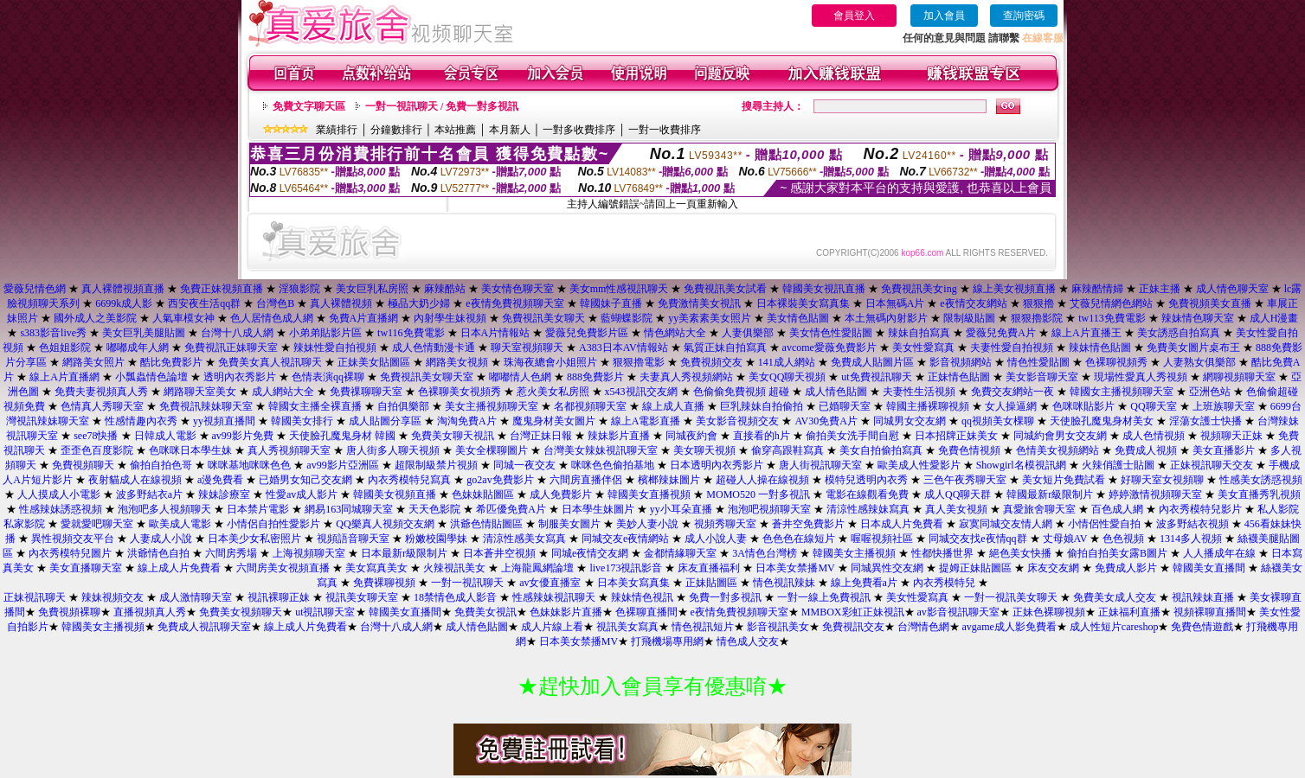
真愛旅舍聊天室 (1039, 509)
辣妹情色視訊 (642, 597)
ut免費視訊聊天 (876, 377)
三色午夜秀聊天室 (964, 480)
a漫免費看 (220, 480)
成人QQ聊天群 (957, 494)
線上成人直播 (673, 406)
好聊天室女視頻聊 (1162, 480)
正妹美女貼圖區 (374, 362)
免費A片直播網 (364, 318)
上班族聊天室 (1223, 406)
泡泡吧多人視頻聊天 (164, 509)
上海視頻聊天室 (309, 553)
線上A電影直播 (646, 421)
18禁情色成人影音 (455, 597)
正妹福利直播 (1129, 612)
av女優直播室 (550, 583)
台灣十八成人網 (237, 333)
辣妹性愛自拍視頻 (334, 347)
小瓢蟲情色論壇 (151, 377)
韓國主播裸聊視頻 (927, 406)
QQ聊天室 (1153, 406)
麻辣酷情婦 (1097, 289)
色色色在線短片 (798, 538)
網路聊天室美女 (200, 392)
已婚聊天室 (845, 406)
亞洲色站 (1210, 392)
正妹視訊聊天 (34, 597)
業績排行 (336, 130)
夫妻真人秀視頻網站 (686, 377)
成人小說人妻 (716, 538)
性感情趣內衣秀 (141, 421)
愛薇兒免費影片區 (586, 333)
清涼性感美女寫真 (524, 538)
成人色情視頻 (1153, 436)
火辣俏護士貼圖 (1118, 465)
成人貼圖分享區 (385, 421)
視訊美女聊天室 (361, 597)
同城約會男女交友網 (1060, 436)
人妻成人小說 (161, 538)
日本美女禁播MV (794, 568)
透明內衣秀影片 (239, 377)
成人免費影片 (561, 494)
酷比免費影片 (171, 362)
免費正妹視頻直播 (221, 289)
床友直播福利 (709, 568)
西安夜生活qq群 (204, 303)
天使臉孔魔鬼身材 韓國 (342, 436)
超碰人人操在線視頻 (762, 480)
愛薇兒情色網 (34, 289)
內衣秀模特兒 (944, 583)
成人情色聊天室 (1232, 289)
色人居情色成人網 (271, 318)
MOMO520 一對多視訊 (758, 494)
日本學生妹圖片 (598, 509)
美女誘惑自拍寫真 (1178, 333)
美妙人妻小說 (647, 524)
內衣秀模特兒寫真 (409, 480)
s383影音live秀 (53, 333)
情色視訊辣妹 (784, 583)
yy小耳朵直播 (681, 509)
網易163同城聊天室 (349, 509)
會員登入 (854, 16)
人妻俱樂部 (748, 333)
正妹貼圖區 (711, 583)
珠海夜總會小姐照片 (550, 362)
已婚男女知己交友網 (305, 480)
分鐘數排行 (396, 130)
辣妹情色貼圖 (1100, 347)
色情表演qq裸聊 (328, 377)
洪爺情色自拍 (158, 553)
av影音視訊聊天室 (958, 612)
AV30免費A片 (825, 421)
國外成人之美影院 (95, 318)
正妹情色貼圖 (959, 377)
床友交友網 (1053, 568)
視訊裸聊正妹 (279, 597)
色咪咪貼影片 (1083, 406)
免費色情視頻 (969, 450)
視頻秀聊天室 (725, 524)
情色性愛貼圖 (1038, 362)
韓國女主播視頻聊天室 (1121, 392)
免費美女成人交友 (1114, 597)
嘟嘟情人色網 (520, 377)
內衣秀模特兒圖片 (70, 553)
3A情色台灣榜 (764, 553)
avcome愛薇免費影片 (829, 347)
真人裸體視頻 (341, 303)
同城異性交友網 (887, 568)
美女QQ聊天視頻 (787, 377)
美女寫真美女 (376, 568)
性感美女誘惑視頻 (1260, 480)
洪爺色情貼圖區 (486, 524)
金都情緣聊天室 (680, 553)
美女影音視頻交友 (737, 421)
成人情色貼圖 (836, 392)
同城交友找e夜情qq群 (977, 538)
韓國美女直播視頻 (649, 494)
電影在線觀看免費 (867, 494)
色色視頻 (1123, 538)
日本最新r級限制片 (404, 553)
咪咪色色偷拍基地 (612, 465)
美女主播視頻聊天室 (491, 406)
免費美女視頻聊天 (240, 612)
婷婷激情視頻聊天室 (1155, 494)
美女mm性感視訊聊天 (619, 289)
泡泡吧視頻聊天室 (769, 509)
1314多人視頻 (1191, 538)
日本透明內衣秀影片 (716, 465)
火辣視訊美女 (454, 568)
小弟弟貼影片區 (325, 333)
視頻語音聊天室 (353, 538)
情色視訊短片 (703, 627)
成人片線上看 (552, 627)
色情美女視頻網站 (1057, 450)
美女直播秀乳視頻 (1259, 494)
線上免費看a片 (864, 583)
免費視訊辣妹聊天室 (206, 406)
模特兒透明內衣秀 (866, 480)
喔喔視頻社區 (882, 538)
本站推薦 (455, 130)
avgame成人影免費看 (1009, 627)
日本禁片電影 (258, 509)
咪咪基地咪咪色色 (249, 465)
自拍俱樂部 (403, 406)
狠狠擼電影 (639, 362)
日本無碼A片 (895, 303)
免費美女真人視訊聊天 (270, 362)
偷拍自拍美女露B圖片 (1117, 553)
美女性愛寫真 (923, 347)
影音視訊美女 (778, 627)
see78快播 (96, 436)
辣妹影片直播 (619, 436)
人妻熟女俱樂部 (1199, 362)
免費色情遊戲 (1202, 627)
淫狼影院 (299, 289)
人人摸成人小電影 (58, 494)
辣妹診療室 (224, 494)
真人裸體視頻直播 (122, 289)
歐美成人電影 (180, 524)
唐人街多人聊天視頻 (393, 450)
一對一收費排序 (664, 130)
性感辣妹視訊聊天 (553, 597)
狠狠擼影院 (1037, 318)
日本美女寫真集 (633, 583)
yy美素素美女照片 (709, 318)
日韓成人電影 (165, 436)
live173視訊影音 (625, 568)
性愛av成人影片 (302, 494)
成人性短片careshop (1114, 627)
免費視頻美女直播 (1209, 303)
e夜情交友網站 (973, 303)
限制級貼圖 (969, 318)
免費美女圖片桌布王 (1193, 347)
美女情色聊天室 (517, 289)
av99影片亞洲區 (342, 465)
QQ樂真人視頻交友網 (385, 524)
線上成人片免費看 (179, 568)
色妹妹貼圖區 (483, 494)
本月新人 (509, 130)
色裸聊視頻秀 (1116, 362)
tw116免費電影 (411, 333)
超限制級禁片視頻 (436, 465)
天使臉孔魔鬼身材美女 (1102, 421)
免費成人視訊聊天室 (204, 627)
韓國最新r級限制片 (1049, 494)
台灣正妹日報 (541, 436)
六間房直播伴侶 (586, 480)
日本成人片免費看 (901, 524)
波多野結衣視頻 (1192, 524)
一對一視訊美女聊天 (1011, 597)
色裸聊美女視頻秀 (459, 392)
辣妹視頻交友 (112, 597)
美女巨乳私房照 (372, 289)
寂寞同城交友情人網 (1005, 524)
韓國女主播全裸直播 (315, 406)
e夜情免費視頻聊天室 (514, 303)
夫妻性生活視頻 (919, 392)
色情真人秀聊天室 (102, 406)
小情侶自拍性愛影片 (273, 524)
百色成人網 (1117, 509)
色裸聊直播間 (646, 612)
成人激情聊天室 (195, 597)
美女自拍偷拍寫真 (880, 450)
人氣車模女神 (183, 318)
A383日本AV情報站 (623, 347)
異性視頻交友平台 (72, 538)
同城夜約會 (691, 436)
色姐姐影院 (65, 347)
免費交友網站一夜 (1012, 392)
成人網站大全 (283, 392)
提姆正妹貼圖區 (975, 568)
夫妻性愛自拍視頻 (1011, 347)
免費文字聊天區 (309, 106)
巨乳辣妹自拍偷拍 (761, 406)
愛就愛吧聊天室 (97, 524)
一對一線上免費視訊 (824, 597)
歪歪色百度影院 (97, 450)
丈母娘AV (1065, 538)
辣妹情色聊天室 (1197, 318)
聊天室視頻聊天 (527, 347)
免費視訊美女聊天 (543, 318)
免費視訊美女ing (918, 289)
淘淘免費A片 (467, 421)
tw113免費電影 (1112, 318)
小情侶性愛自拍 (1104, 524)
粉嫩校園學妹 (436, 538)
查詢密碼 (1024, 16)
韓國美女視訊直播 (823, 289)
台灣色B (275, 303)
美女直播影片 (1223, 450)
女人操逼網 (1011, 406)
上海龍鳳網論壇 (537, 568)
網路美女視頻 (457, 362)
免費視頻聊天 (83, 465)
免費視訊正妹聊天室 (231, 347)
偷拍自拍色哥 (161, 465)
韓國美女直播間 (1209, 568)
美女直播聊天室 (85, 568)
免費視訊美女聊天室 (426, 377)
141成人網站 (786, 362)
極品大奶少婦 (419, 303)
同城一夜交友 (524, 465)
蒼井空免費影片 (808, 524)
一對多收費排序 (579, 130)
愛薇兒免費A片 (1001, 333)
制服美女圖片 (569, 524)
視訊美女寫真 (627, 627)
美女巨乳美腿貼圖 (143, 333)
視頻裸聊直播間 (1209, 612)
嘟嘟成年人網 (137, 347)
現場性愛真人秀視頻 (1140, 377)
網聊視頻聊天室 (1239, 377)
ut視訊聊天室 (325, 612)
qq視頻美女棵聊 (997, 421)
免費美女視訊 (485, 612)
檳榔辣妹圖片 (669, 480)
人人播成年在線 (1219, 553)
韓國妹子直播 (611, 303)
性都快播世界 (942, 553)
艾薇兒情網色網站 (1111, 303)
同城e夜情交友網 (589, 553)
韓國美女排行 (302, 421)
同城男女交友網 (909, 421)
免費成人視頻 (1146, 450)
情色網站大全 (675, 333)
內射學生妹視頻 (450, 318)
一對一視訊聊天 (467, 583)
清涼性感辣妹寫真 (868, 509)
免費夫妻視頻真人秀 (101, 392)
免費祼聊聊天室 (366, 392)
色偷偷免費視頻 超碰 (741, 392)
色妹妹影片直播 (566, 612)
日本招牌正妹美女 (956, 436)
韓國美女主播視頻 (854, 553)
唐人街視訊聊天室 (820, 465)
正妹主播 (1159, 289)
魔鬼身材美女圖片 (553, 421)
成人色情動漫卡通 (433, 347)
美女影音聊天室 (1042, 377)
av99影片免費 (242, 436)
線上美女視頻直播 (1014, 289)
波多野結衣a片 (149, 494)
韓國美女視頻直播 (394, 494)
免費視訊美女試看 (725, 289)
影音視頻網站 (960, 362)
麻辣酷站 (445, 289)
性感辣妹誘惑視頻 (60, 509)
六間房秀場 (231, 553)
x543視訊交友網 (641, 392)
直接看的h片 (761, 436)
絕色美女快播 (1020, 553)
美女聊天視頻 (704, 450)
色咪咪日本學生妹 (190, 450)
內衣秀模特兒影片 (1200, 509)
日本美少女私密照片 (254, 538)
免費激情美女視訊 (699, 303)
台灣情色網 (923, 627)
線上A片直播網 (64, 377)
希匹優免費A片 (511, 509)
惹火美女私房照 (553, 392)
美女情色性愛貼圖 (830, 333)
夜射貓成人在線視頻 (135, 480)
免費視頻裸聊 (69, 612)
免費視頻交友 (711, 362)
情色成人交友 (748, 641)
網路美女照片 (93, 362)
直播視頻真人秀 (149, 612)
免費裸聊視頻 (384, 583)
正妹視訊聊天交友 (1211, 465)
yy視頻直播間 (224, 421)
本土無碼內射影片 (886, 318)
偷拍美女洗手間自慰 (852, 436)
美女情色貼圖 (798, 318)
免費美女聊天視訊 (452, 436)
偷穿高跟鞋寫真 (787, 450)
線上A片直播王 (1086, 333)
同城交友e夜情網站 (625, 538)
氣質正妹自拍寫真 (725, 347)
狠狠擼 (1038, 303)
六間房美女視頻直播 (283, 568)
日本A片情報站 (495, 333)
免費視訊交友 (853, 627)
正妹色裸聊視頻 (1048, 612)
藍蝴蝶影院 (626, 318)
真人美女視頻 (956, 509)
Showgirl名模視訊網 (1021, 465)
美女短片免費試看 (1063, 480)
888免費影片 (595, 377)
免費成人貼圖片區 (872, 362)
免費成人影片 (1126, 568)
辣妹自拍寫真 (919, 333)
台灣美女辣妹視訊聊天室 (600, 450)
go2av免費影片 (499, 480)
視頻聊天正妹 (1231, 436)
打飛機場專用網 (667, 641)
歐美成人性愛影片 (919, 465)
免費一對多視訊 (725, 597)
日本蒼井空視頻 (499, 553)
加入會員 (944, 16)
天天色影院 (434, 509)
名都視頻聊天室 (590, 406)
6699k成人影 (123, 303)
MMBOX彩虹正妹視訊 (852, 612)
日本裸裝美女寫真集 (803, 303)
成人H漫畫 (1274, 318)
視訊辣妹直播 (1203, 597)
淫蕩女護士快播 (1205, 421)
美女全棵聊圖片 (491, 450)
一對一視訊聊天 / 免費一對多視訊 (441, 106)
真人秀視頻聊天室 (289, 450)
